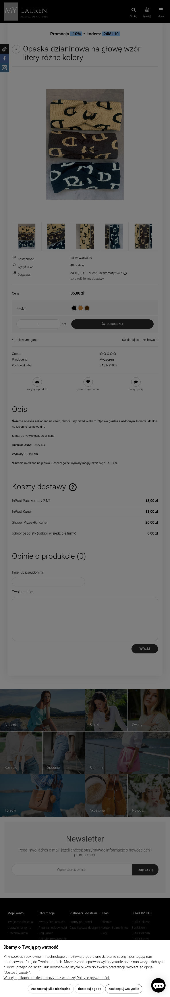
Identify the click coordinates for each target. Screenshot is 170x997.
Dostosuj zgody (89, 989)
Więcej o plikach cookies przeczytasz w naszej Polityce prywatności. (57, 978)
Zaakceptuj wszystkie (123, 989)
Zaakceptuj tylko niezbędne (50, 989)
